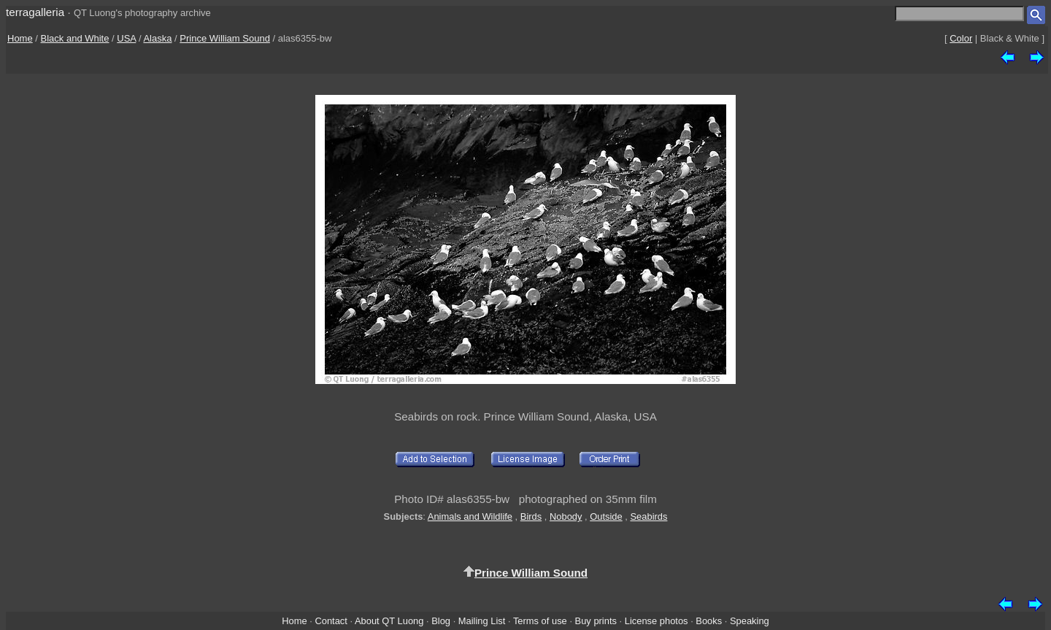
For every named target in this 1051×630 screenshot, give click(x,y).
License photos (656, 620)
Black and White (75, 38)
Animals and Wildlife (470, 516)
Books (709, 620)
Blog (440, 620)
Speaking (749, 620)
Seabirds (648, 516)
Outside (606, 516)
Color (961, 38)
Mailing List (482, 620)
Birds (531, 516)
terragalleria (35, 12)
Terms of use (540, 620)
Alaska (157, 38)
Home (20, 38)
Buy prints (596, 620)
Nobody (566, 516)
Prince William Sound (225, 38)
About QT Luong (389, 620)
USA (126, 38)
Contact (331, 620)
